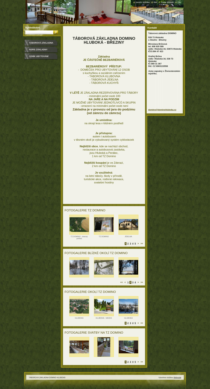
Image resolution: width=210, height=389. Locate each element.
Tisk (155, 2)
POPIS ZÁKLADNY (38, 49)
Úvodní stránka (142, 2)
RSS (179, 2)
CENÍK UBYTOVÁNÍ (39, 56)
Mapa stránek (167, 2)
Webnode (177, 377)
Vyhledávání (32, 27)
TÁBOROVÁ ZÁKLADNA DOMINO (41, 44)
